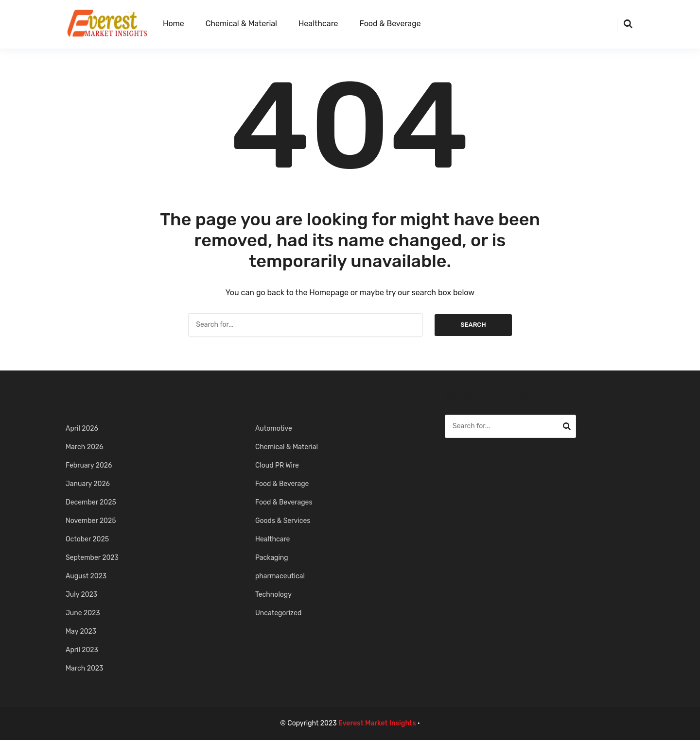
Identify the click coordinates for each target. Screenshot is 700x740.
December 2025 (91, 502)
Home (173, 23)
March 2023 (84, 668)
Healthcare (318, 23)
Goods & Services (282, 521)
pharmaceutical (280, 576)
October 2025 (87, 539)
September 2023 (92, 558)
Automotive (273, 428)
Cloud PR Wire (277, 465)
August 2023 (86, 576)
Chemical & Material (241, 23)
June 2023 (83, 613)
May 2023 (81, 631)
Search (473, 324)
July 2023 (81, 594)
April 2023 (82, 650)
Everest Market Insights (377, 723)
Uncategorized (278, 613)
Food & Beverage (390, 23)
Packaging (271, 558)
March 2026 (84, 447)
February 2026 (89, 465)
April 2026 (82, 428)
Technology (273, 594)
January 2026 (88, 484)
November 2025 (91, 521)
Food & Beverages (284, 502)
